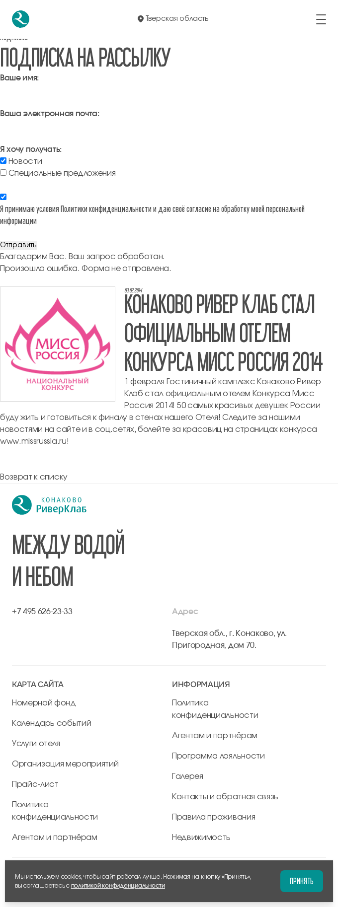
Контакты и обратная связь (225, 797)
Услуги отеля (36, 744)
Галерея (187, 776)
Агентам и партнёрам (54, 837)
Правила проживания (213, 817)
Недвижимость (201, 837)
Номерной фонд (44, 703)
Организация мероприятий (65, 764)
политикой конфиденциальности (118, 886)
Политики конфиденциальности (106, 208)
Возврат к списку (34, 477)
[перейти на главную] (20, 19)
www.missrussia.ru (33, 441)
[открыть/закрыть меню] (321, 19)
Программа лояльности (218, 756)
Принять (302, 881)
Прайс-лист (35, 784)
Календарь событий (51, 723)
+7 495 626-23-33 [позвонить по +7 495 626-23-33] (42, 612)
